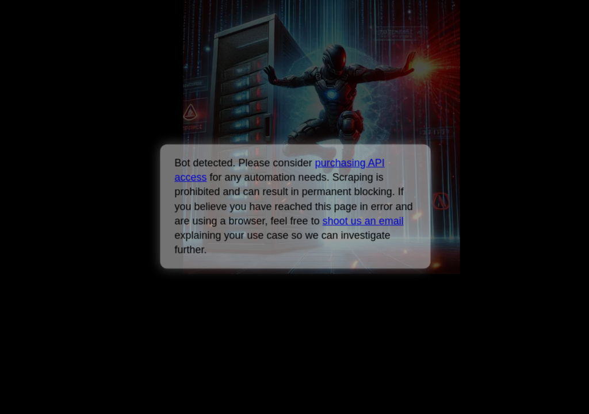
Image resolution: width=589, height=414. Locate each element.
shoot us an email (362, 221)
